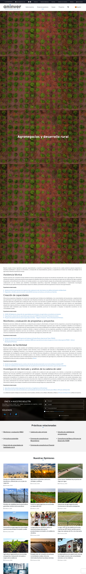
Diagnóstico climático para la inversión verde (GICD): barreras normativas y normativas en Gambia (31, 292)
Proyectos (61, 7)
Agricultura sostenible (10, 438)
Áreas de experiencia (42, 7)
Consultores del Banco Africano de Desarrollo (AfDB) (69, 440)
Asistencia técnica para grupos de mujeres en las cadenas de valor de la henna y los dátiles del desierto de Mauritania (35, 290)
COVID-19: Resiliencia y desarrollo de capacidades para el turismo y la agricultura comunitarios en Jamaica (33, 314)
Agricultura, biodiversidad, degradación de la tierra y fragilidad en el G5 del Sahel (26, 388)
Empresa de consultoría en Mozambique (39, 440)
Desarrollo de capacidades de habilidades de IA (13, 446)
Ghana (34, 358)
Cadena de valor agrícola (39, 432)
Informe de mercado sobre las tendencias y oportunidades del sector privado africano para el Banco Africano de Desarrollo (37, 390)
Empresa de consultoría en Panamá (42, 445)
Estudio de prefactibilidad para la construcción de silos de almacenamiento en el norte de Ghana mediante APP (34, 364)
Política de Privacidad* (59, 411)
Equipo (53, 7)
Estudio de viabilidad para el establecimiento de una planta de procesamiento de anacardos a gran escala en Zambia (35, 365)
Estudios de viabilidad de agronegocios (66, 433)
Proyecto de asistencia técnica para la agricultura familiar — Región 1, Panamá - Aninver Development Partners (34, 317)
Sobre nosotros (30, 7)
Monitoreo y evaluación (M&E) (13, 432)
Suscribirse (64, 415)
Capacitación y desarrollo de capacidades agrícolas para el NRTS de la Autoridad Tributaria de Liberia (31, 316)
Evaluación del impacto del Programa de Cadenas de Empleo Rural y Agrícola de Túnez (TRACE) (30, 338)
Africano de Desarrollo (64, 392)
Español (78, 7)
